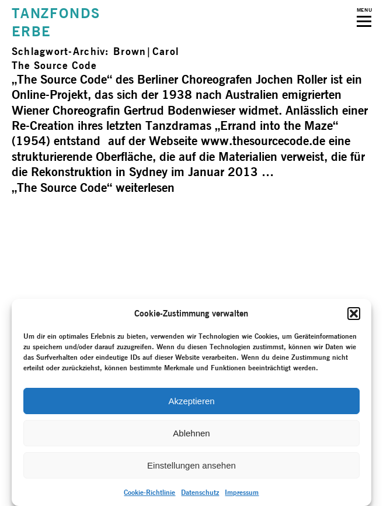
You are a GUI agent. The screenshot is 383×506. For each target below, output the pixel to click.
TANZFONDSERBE (56, 22)
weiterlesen (93, 187)
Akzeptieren (191, 401)
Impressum (242, 492)
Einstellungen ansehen (191, 465)
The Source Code (54, 65)
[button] (354, 313)
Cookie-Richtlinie (149, 492)
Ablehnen (191, 433)
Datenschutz (200, 492)
